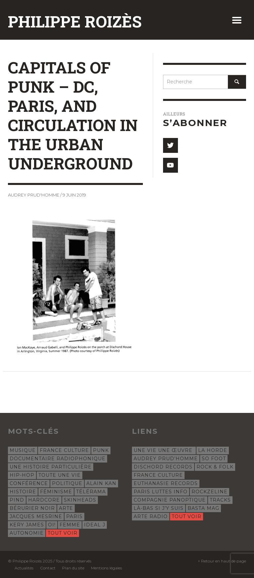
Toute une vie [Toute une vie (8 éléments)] (59, 475)
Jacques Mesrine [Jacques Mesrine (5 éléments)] (36, 516)
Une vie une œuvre (164, 450)
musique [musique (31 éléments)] (23, 450)
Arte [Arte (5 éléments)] (66, 508)
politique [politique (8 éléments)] (67, 483)
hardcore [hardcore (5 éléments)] (44, 500)
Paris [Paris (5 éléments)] (74, 516)
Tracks (220, 500)
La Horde (212, 450)
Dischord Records (163, 467)
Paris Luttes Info (161, 492)
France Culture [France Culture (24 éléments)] (64, 450)
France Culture (158, 475)
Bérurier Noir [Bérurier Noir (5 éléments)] (32, 508)
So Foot (214, 459)
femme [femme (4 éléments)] (70, 525)
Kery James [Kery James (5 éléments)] (27, 525)
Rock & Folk (214, 467)
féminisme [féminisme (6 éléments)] (56, 492)
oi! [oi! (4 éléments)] (52, 525)
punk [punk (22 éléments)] (101, 450)
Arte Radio (151, 516)
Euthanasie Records (166, 483)
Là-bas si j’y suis (159, 508)
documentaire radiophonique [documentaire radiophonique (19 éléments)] (58, 459)
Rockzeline (209, 492)
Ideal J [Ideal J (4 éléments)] (94, 525)
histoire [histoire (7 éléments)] (23, 492)
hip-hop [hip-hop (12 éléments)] (22, 475)
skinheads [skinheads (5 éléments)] (80, 500)
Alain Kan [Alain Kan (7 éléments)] (101, 483)
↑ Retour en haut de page (222, 560)
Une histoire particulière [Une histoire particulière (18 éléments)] (51, 467)
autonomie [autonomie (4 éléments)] (27, 533)
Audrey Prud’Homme (166, 459)
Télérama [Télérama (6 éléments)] (91, 492)
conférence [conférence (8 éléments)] (29, 483)
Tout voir (62, 533)
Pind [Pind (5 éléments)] (17, 500)
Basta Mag (203, 508)
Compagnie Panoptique (170, 500)
